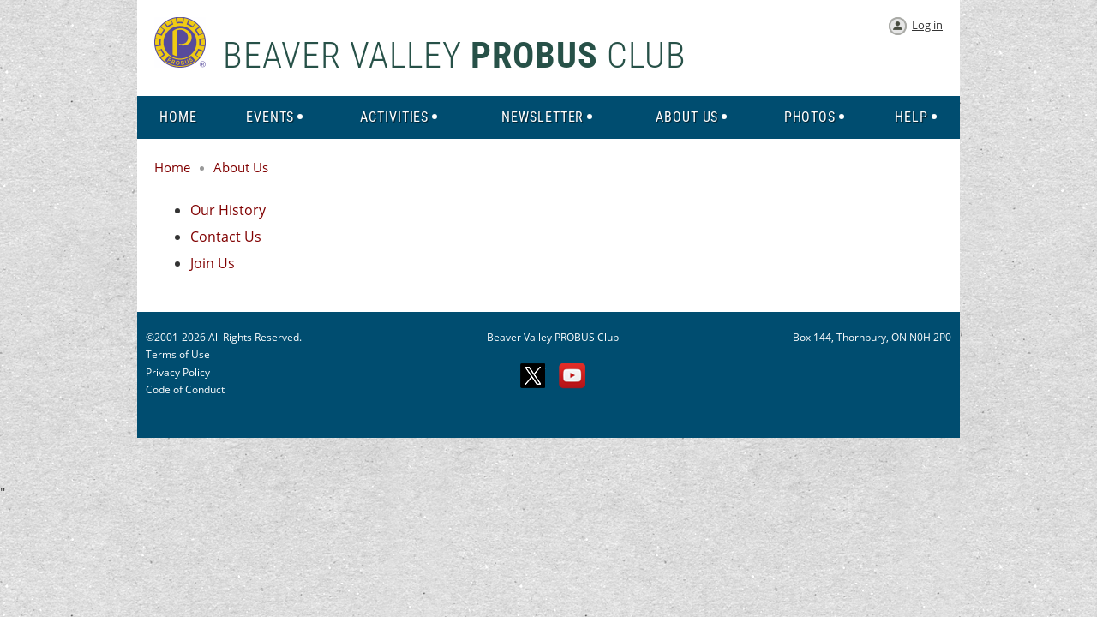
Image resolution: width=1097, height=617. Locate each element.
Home (172, 167)
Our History (228, 210)
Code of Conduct (185, 389)
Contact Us (225, 236)
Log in (927, 25)
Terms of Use (178, 354)
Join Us (212, 263)
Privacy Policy (178, 372)
